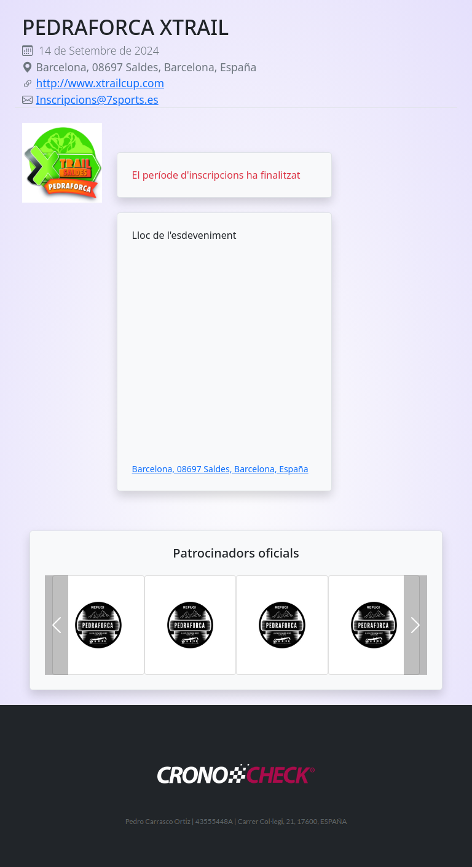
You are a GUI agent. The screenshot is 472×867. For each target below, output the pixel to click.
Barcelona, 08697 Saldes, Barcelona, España (220, 469)
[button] (56, 625)
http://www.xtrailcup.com (100, 83)
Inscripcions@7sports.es (97, 99)
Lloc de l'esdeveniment (184, 235)
